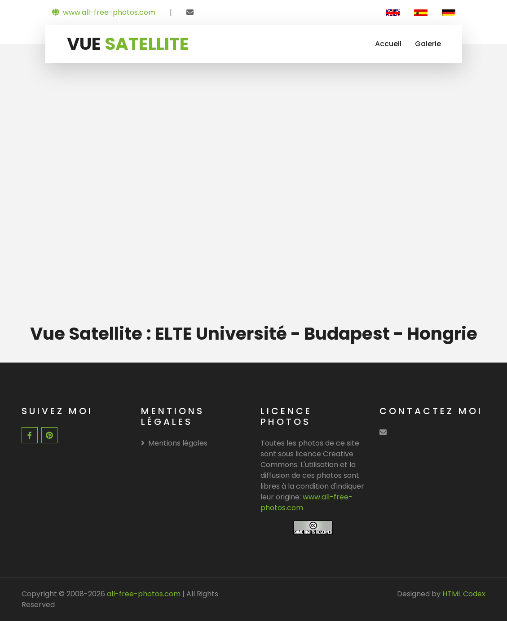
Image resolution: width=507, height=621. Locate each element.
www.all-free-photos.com (103, 12)
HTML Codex (463, 594)
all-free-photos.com (143, 594)
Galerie (428, 44)
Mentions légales (174, 443)
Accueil (388, 44)
